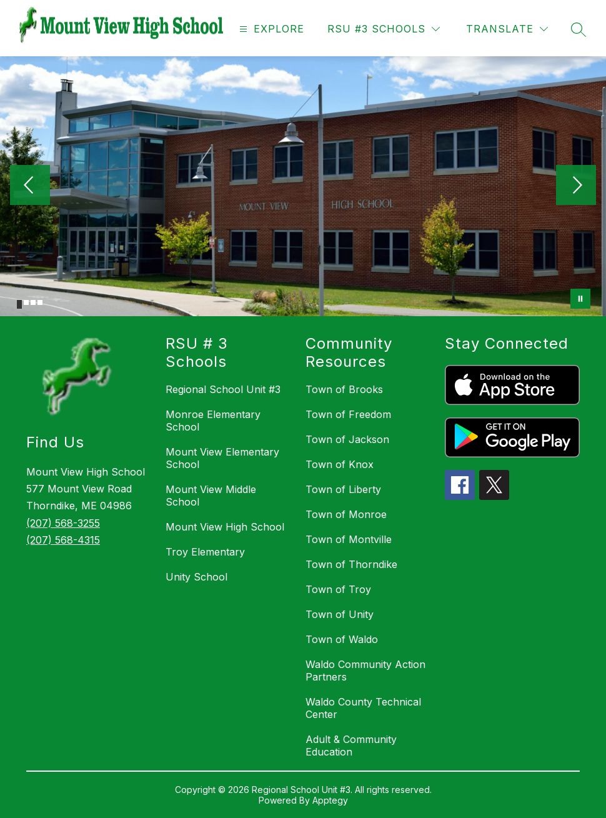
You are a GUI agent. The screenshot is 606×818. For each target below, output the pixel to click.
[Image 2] (26, 302)
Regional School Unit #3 (223, 389)
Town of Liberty (343, 489)
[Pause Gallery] (580, 299)
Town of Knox (339, 464)
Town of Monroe (346, 514)
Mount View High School (225, 527)
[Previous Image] (30, 186)
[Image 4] (39, 302)
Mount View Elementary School (222, 458)
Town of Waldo (341, 639)
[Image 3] (33, 302)
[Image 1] (19, 304)
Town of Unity (339, 614)
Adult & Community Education (351, 745)
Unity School (196, 577)
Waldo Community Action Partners (365, 670)
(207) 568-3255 (63, 523)
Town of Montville (348, 539)
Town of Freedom (348, 414)
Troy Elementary (205, 552)
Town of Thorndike (351, 564)
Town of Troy (338, 589)
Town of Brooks (344, 389)
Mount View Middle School (211, 495)
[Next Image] (576, 186)
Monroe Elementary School (213, 420)
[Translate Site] (507, 29)
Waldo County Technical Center (363, 708)
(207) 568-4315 (63, 540)
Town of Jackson (347, 439)
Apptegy (330, 800)
